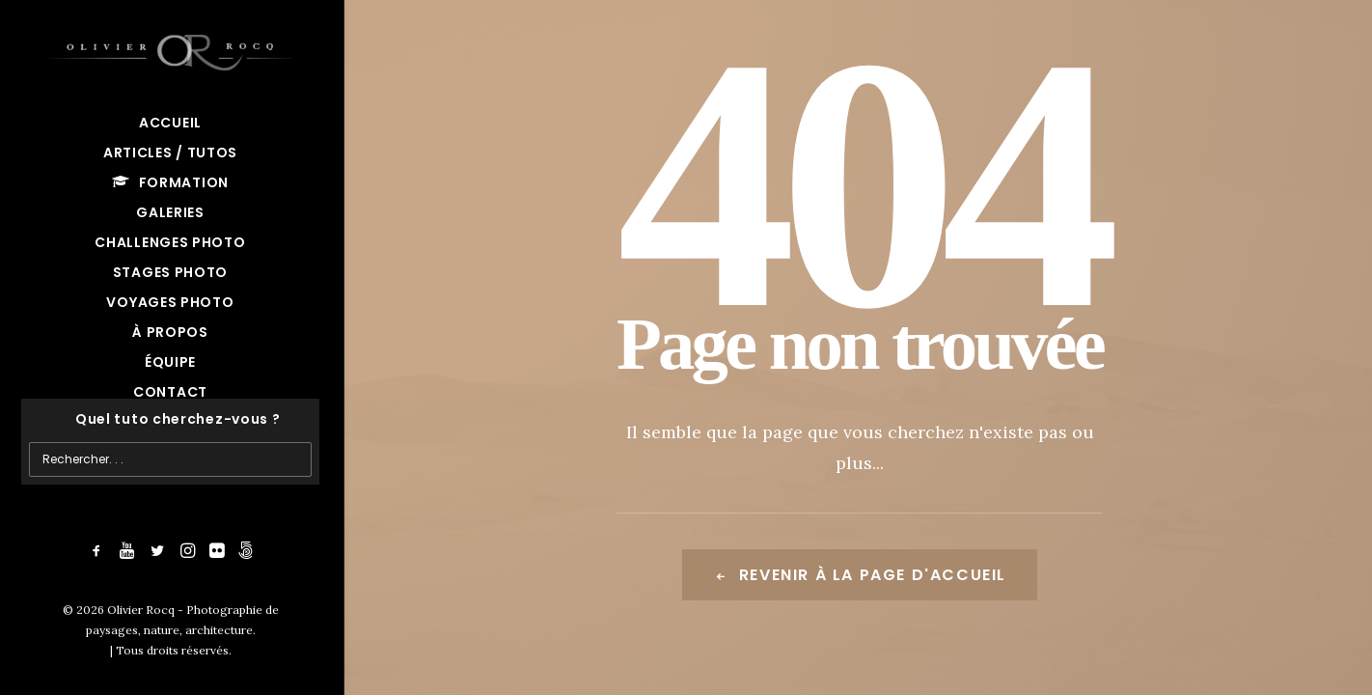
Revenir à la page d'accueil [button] (859, 575)
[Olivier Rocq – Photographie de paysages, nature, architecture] (170, 49)
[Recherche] (170, 419)
